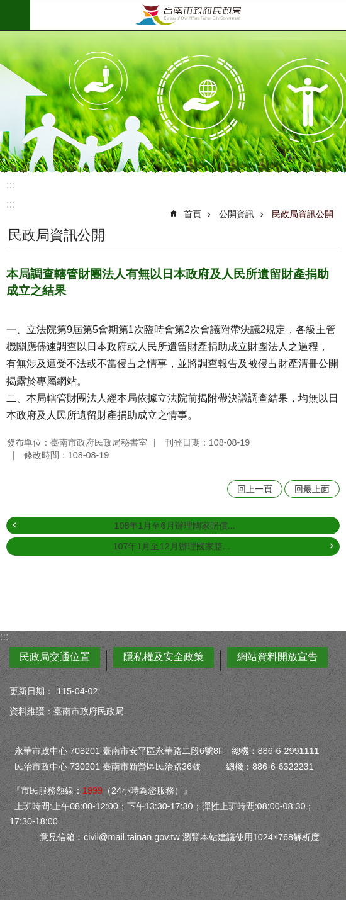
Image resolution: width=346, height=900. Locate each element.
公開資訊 (236, 214)
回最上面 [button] (312, 489)
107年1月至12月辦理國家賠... (171, 546)
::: (10, 184)
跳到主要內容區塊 (6, 6)
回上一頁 (254, 489)
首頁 (192, 214)
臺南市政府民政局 (188, 15)
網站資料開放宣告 (277, 656)
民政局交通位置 (55, 656)
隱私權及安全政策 (163, 656)
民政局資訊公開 (302, 214)
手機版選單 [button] (15, 15)
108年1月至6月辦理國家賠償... (174, 525)
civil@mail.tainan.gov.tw (132, 837)
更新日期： (31, 691)
